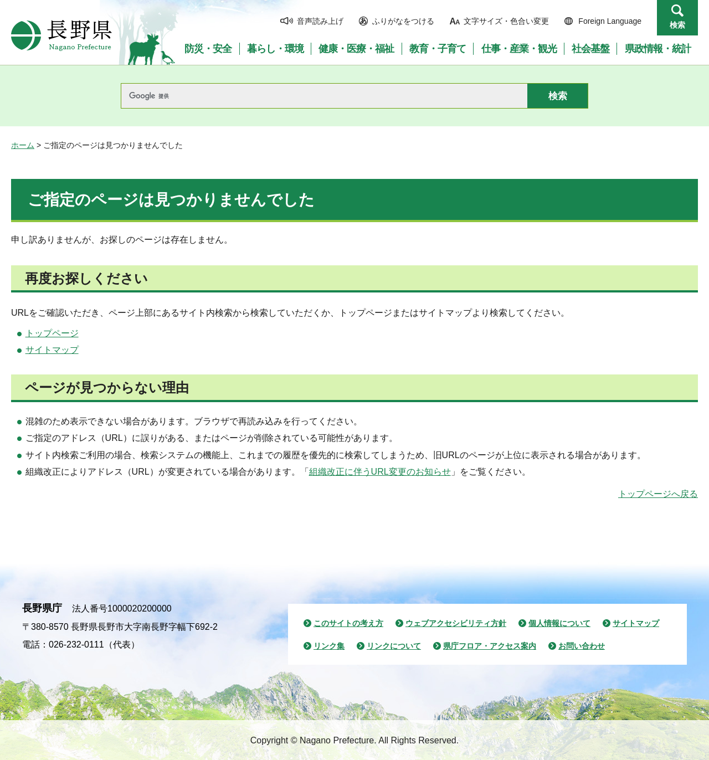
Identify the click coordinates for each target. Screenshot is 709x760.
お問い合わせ (581, 645)
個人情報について (559, 623)
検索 (677, 24)
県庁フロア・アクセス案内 (489, 645)
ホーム (22, 145)
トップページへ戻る (658, 494)
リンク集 (329, 645)
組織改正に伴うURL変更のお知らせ (380, 471)
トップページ (52, 333)
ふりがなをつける (403, 21)
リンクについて (394, 645)
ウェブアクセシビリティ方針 (455, 623)
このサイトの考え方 (348, 623)
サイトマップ (52, 350)
